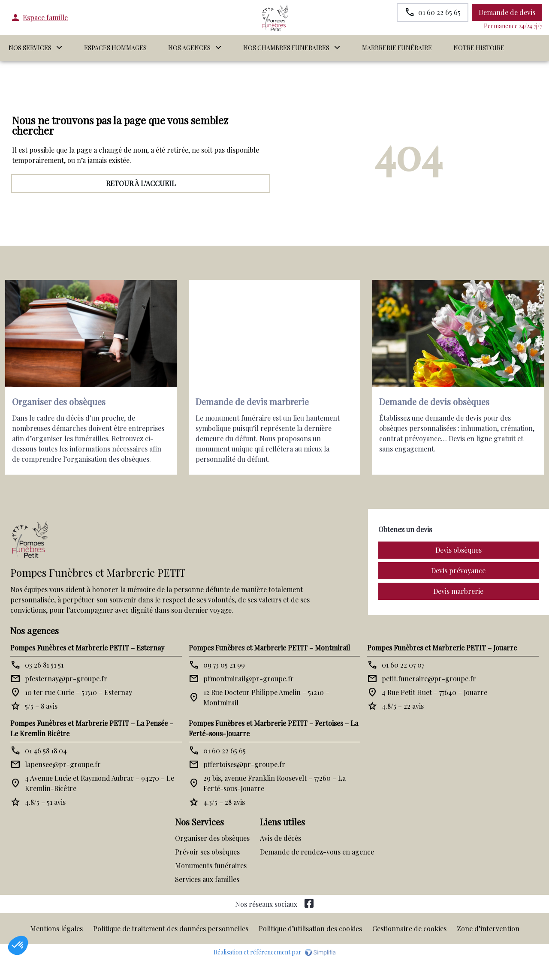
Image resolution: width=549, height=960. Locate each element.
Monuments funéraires (211, 865)
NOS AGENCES (189, 48)
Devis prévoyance (458, 570)
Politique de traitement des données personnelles (170, 928)
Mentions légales (56, 928)
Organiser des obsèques (212, 838)
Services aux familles (207, 879)
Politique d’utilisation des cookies (310, 928)
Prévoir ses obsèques (207, 851)
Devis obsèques (458, 549)
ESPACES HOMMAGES (115, 48)
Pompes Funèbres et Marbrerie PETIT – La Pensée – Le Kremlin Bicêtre (91, 728)
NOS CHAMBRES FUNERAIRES (286, 48)
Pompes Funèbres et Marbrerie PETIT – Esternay (87, 647)
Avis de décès (280, 838)
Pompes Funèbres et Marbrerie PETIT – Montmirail (269, 647)
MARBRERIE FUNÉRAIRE (397, 48)
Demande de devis (507, 12)
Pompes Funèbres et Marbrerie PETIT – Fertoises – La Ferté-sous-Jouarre (273, 728)
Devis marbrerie (458, 591)
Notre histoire (478, 48)
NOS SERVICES (30, 48)
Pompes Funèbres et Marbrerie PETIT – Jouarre (442, 647)
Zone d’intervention (488, 928)
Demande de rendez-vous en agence (317, 851)
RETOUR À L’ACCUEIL (141, 183)
